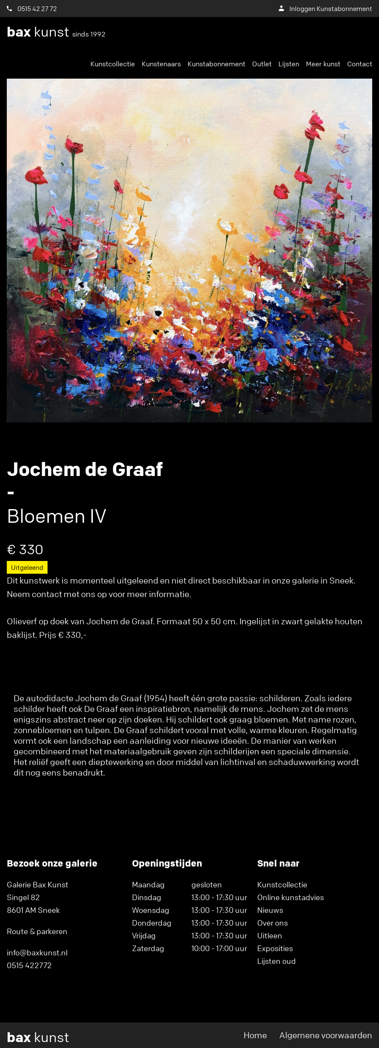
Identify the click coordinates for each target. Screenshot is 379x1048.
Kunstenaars (161, 63)
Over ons (272, 922)
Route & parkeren (37, 931)
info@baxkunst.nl (37, 952)
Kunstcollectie (112, 63)
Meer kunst (323, 63)
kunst (56, 32)
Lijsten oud (276, 961)
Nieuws (270, 910)
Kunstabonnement (216, 63)
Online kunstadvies (290, 897)
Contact (359, 63)
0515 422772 (29, 965)
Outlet (262, 63)
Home (255, 1035)
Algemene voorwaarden (325, 1035)
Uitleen (269, 935)
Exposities (275, 948)
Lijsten (288, 63)
